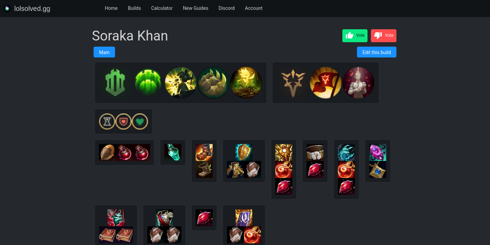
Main (104, 52)
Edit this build (376, 52)
